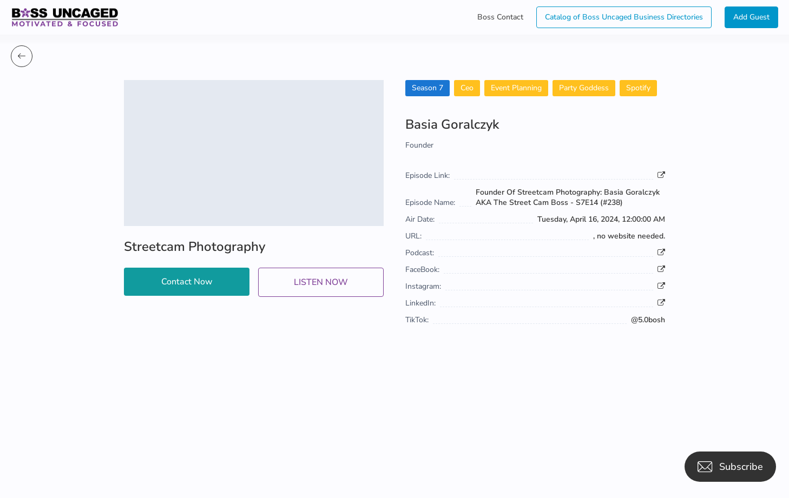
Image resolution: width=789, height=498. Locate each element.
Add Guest (751, 17)
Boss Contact (500, 17)
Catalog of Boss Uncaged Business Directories (624, 17)
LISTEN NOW (321, 282)
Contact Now (187, 282)
